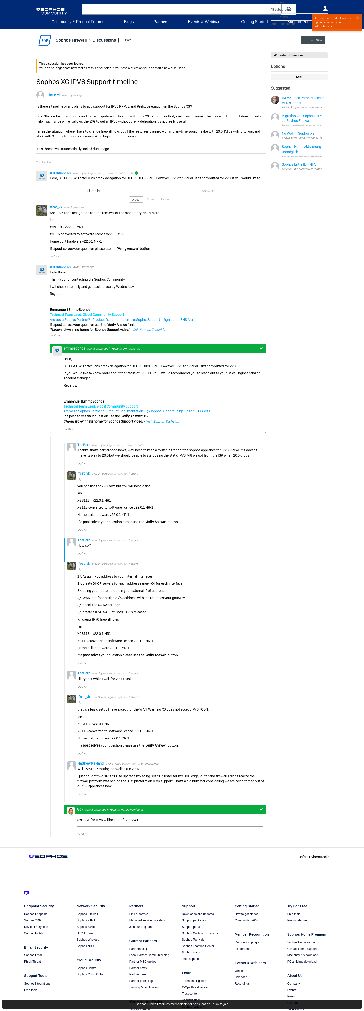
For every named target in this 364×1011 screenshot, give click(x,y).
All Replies (93, 191)
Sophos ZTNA (86, 920)
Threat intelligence (194, 981)
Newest (166, 199)
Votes (150, 199)
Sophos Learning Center (198, 946)
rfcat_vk (56, 207)
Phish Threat (32, 961)
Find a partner (138, 914)
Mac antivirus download (302, 955)
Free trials (293, 914)
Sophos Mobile (34, 933)
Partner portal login (141, 981)
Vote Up (52, 257)
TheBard (53, 95)
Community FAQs (246, 920)
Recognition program (248, 942)
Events (291, 990)
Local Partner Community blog (149, 955)
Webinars (241, 970)
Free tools (30, 990)
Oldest (136, 199)
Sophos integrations (37, 983)
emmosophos (61, 172)
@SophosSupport (146, 319)
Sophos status (191, 952)
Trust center (190, 993)
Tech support (190, 959)
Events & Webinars (204, 22)
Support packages (194, 920)
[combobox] (181, 9)
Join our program (140, 927)
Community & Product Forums (77, 22)
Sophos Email (33, 955)
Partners (160, 22)
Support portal (191, 927)
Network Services (291, 55)
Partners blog (138, 949)
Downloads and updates (198, 914)
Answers (208, 191)
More (128, 40)
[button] (289, 9)
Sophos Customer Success (200, 933)
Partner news (138, 968)
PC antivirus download (302, 961)
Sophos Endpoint (35, 914)
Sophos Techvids (193, 939)
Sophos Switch (86, 927)
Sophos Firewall (87, 914)
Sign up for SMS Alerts (179, 319)
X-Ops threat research (196, 987)
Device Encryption (36, 927)
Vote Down (57, 257)
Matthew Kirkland (90, 763)
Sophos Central (87, 968)
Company (293, 983)
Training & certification (144, 987)
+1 (261, 348)
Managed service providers (147, 920)
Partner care (137, 974)
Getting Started (254, 22)
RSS (299, 77)
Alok (80, 809)
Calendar (241, 977)
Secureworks (295, 1009)
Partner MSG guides (142, 961)
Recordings (242, 983)
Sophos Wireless (88, 939)
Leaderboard (243, 949)
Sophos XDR (32, 920)
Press (291, 996)
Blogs (129, 22)
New (316, 40)
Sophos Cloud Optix (90, 974)
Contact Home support (302, 949)
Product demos (297, 920)
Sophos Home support (302, 942)
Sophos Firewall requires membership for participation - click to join (182, 1004)
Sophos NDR (85, 946)
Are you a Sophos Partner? (70, 319)
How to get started (246, 914)
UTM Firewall (85, 933)
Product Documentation (110, 319)
